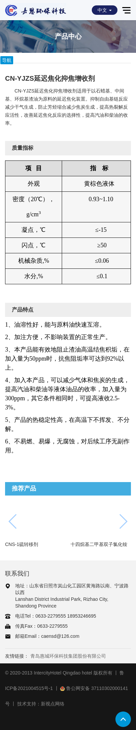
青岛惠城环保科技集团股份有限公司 (68, 656)
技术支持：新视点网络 (40, 703)
